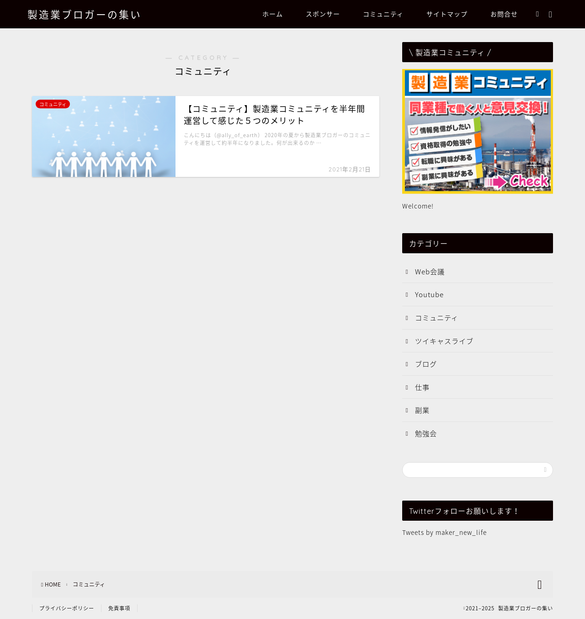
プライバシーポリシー (66, 608)
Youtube (429, 294)
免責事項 (119, 608)
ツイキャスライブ (444, 341)
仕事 (422, 387)
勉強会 (426, 433)
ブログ (426, 363)
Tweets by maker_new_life (444, 532)
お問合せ (504, 14)
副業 (422, 410)
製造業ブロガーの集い (84, 14)
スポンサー (323, 14)
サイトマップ (447, 14)
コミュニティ (383, 14)
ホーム (272, 14)
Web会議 (430, 271)
